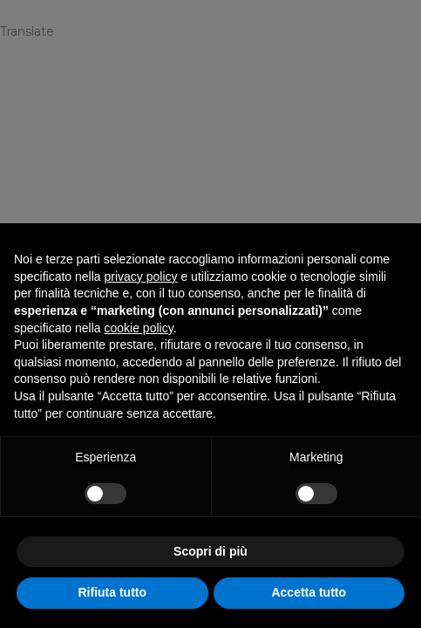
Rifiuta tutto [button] (112, 592)
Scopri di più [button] (210, 551)
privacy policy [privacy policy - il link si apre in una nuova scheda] (141, 276)
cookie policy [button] (139, 328)
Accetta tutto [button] (308, 592)
